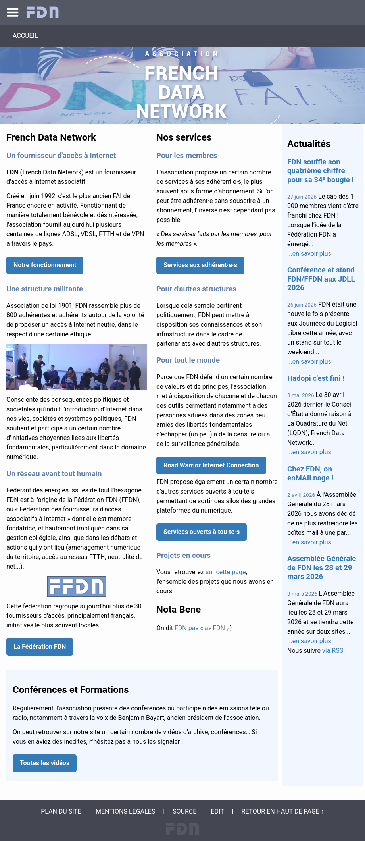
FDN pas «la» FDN (200, 628)
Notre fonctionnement (44, 265)
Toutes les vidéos (44, 763)
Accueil (25, 35)
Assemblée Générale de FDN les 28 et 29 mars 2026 (321, 567)
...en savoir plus (309, 253)
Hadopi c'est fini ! (315, 378)
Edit (217, 811)
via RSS (332, 650)
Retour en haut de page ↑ (282, 811)
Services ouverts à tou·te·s (201, 532)
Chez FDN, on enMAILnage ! (310, 473)
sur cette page (226, 572)
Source (184, 811)
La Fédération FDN (39, 646)
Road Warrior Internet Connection (211, 465)
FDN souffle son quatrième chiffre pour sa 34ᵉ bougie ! (320, 171)
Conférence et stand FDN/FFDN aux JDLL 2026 (321, 279)
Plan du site (61, 811)
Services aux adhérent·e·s (200, 265)
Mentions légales (125, 811)
